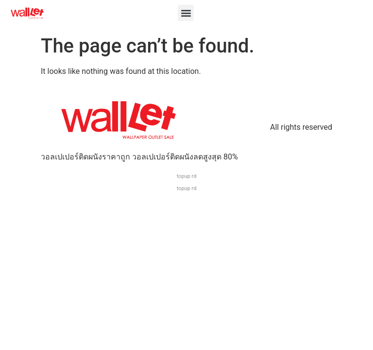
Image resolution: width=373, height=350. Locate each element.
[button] (186, 13)
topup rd (187, 176)
